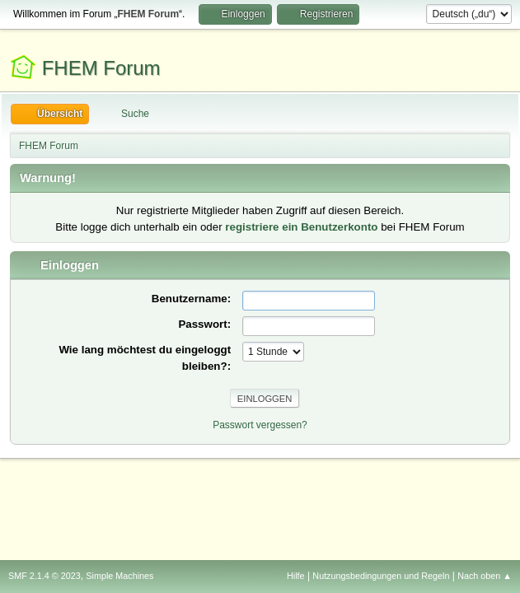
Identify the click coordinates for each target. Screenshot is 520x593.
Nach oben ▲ (484, 576)
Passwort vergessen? (260, 425)
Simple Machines (119, 576)
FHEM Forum (101, 68)
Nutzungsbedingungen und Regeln (380, 576)
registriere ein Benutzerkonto (301, 227)
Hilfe (296, 576)
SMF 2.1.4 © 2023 (44, 576)
